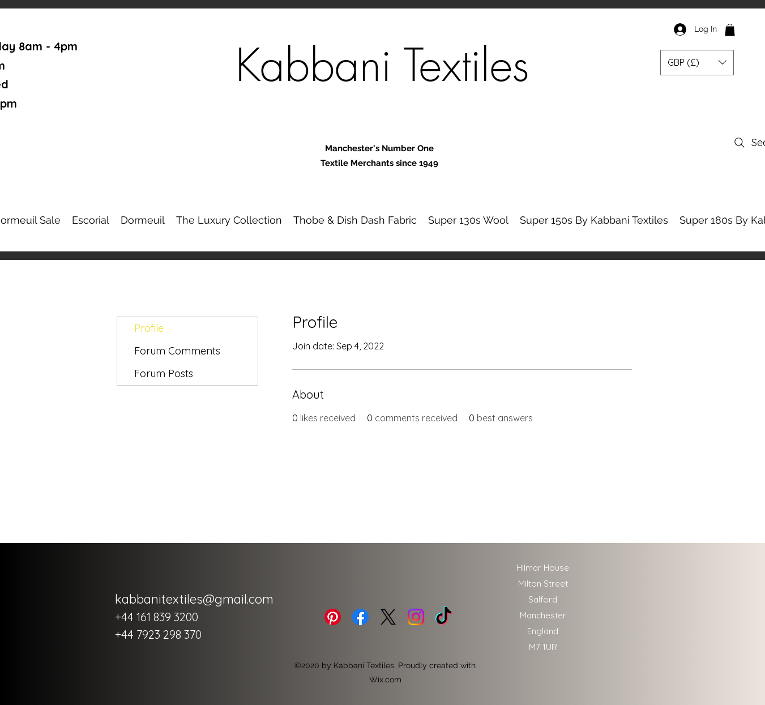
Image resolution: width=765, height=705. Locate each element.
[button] (730, 30)
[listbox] (697, 62)
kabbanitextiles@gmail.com (194, 599)
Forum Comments (177, 350)
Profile (149, 328)
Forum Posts (163, 373)
